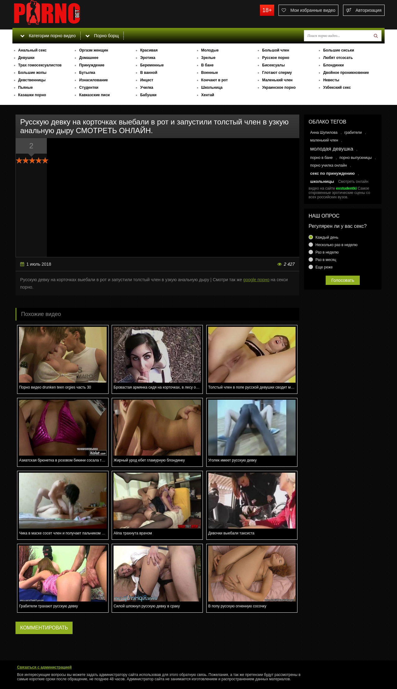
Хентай (207, 95)
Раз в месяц (325, 260)
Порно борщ (102, 35)
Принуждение (92, 65)
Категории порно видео (48, 35)
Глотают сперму (277, 72)
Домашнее (88, 58)
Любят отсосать (338, 58)
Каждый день (326, 237)
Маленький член (277, 80)
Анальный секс (32, 50)
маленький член (324, 140)
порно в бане (321, 157)
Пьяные (25, 87)
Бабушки (148, 95)
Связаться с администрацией (44, 667)
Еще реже (324, 267)
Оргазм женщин (93, 50)
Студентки (88, 87)
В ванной (148, 72)
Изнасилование (93, 80)
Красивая (149, 50)
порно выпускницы (355, 157)
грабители (353, 132)
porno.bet (58, 14)
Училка (146, 87)
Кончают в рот (214, 80)
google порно (256, 279)
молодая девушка (331, 149)
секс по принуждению (332, 173)
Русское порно (275, 58)
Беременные (152, 65)
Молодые (210, 50)
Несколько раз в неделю (336, 245)
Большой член (275, 50)
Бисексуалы (273, 65)
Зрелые (208, 58)
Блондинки (333, 65)
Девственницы (32, 80)
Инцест (146, 80)
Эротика (147, 58)
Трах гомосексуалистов (40, 65)
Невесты (331, 80)
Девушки (26, 58)
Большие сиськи (338, 50)
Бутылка (87, 72)
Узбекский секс (337, 87)
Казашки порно (32, 95)
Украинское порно (279, 87)
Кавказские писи (94, 95)
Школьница (212, 87)
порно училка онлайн (328, 165)
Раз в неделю (327, 252)
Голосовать (342, 280)
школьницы (322, 181)
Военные (209, 72)
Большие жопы (32, 72)
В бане (207, 65)
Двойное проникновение (346, 72)
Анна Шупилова (323, 132)
